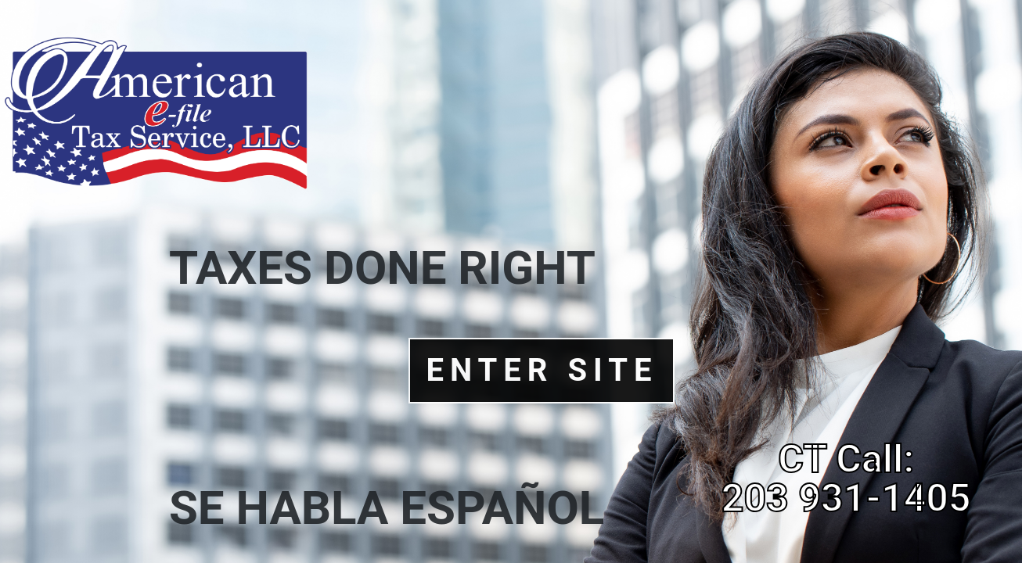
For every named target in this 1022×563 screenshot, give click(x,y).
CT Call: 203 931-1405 (846, 478)
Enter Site (541, 370)
